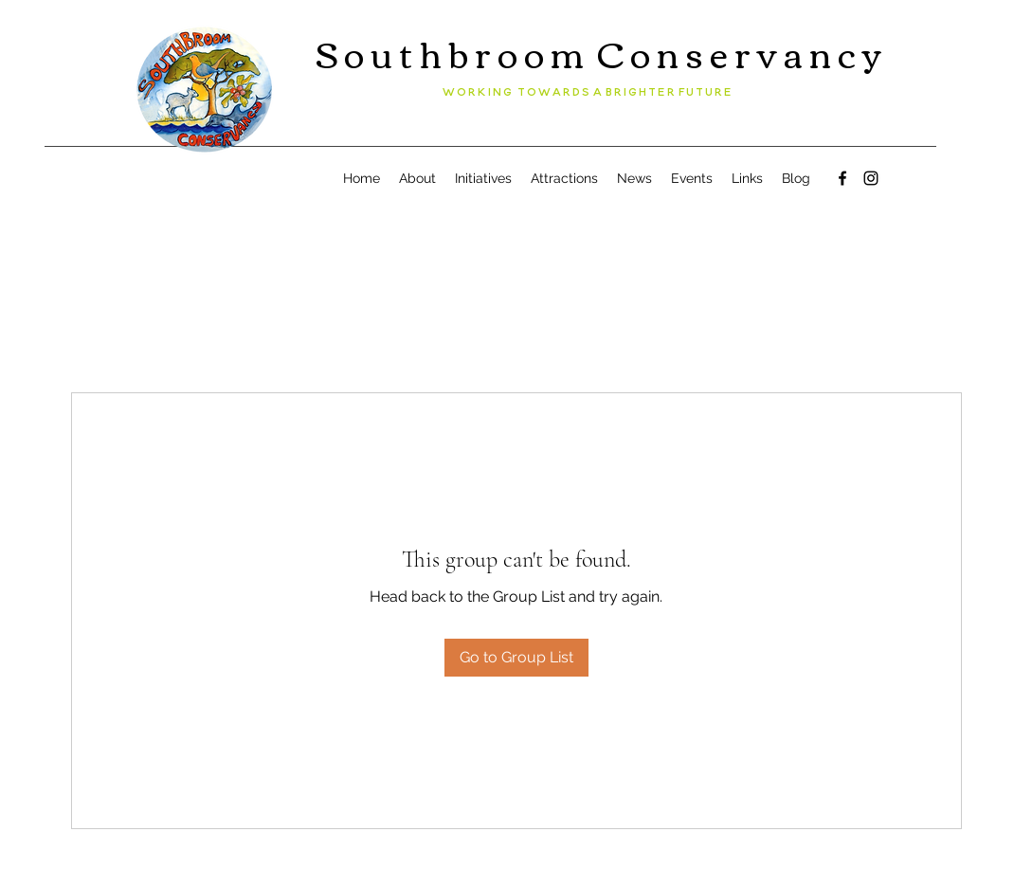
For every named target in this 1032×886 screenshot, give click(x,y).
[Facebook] (842, 178)
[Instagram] (870, 178)
